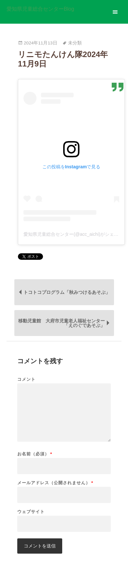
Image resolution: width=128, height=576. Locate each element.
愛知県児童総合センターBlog (40, 9)
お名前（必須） (34, 454)
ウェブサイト (31, 512)
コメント (26, 379)
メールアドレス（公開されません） (55, 483)
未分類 (75, 43)
